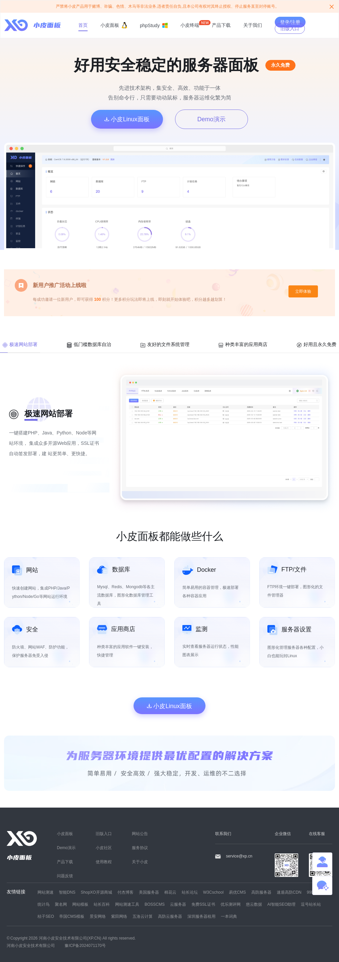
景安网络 (98, 916)
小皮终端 (189, 25)
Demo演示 (211, 119)
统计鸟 (43, 904)
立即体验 (303, 291)
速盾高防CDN (289, 892)
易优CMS (237, 892)
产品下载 (221, 25)
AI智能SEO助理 (281, 904)
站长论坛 (190, 892)
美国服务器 (149, 892)
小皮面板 (113, 25)
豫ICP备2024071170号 (85, 945)
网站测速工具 (127, 904)
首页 (83, 25)
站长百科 (102, 904)
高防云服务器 (170, 916)
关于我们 (252, 25)
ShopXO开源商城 (96, 892)
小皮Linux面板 (126, 119)
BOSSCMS (155, 904)
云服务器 (178, 904)
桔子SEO (45, 916)
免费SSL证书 (203, 904)
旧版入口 (289, 28)
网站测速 (45, 892)
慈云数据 (254, 904)
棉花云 (170, 892)
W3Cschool (213, 892)
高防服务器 (261, 892)
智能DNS (67, 892)
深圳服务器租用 (201, 916)
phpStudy (154, 25)
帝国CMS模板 (71, 916)
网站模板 (80, 904)
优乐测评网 (231, 904)
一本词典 (229, 916)
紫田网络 (119, 916)
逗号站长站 (311, 904)
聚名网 (61, 904)
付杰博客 (125, 892)
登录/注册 (290, 22)
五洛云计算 (143, 916)
